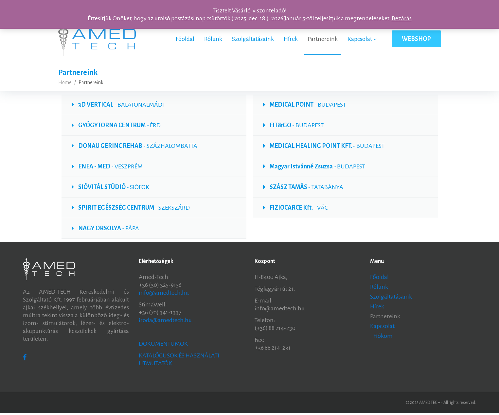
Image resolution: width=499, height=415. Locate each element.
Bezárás (402, 18)
